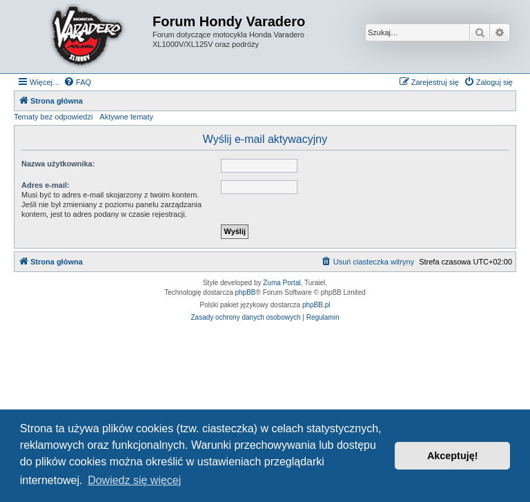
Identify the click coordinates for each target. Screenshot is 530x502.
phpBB (245, 292)
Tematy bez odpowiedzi (53, 117)
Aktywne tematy (126, 117)
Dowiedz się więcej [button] (134, 480)
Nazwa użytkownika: (58, 164)
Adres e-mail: (45, 185)
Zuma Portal (281, 283)
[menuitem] (77, 82)
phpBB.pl (316, 305)
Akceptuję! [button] (452, 455)
